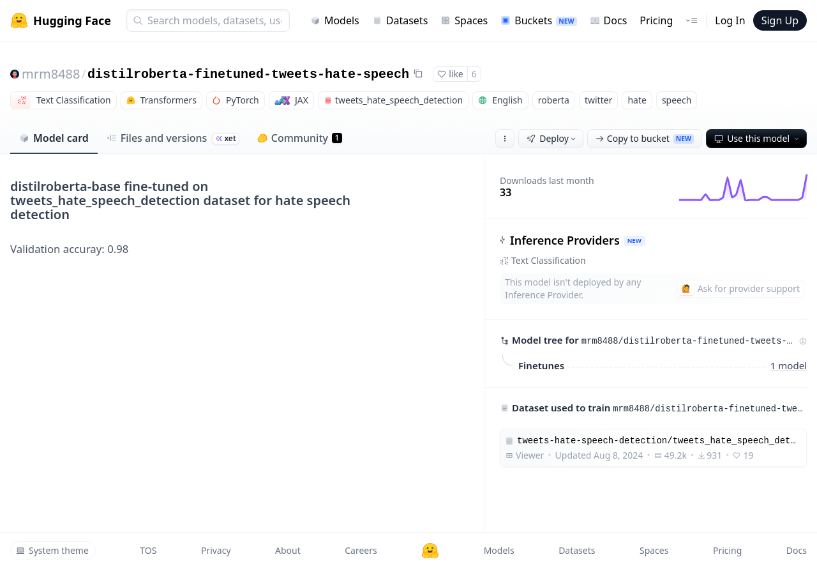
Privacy (216, 550)
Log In (730, 20)
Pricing (656, 20)
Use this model (757, 138)
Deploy (552, 138)
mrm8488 (51, 73)
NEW (634, 240)
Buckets (538, 20)
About (288, 550)
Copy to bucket (645, 138)
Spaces (464, 20)
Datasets (400, 20)
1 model (788, 364)
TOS (148, 550)
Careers (361, 550)
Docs (608, 20)
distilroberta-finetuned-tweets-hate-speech (248, 74)
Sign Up (779, 20)
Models (334, 20)
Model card (54, 138)
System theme (52, 550)
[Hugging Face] (430, 551)
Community (299, 138)
